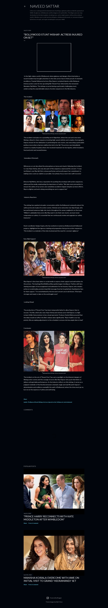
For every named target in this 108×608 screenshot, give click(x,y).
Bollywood (60, 402)
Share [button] (25, 399)
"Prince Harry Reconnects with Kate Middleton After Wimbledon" (49, 518)
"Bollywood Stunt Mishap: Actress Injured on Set (42, 402)
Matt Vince (59, 602)
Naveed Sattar (44, 6)
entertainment (68, 402)
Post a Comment (33, 523)
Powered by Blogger (54, 598)
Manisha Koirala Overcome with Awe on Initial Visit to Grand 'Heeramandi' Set (51, 579)
